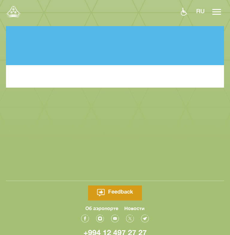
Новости (134, 207)
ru (200, 10)
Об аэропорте (101, 207)
